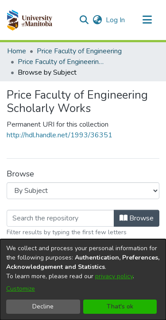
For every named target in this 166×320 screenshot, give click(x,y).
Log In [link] (116, 20)
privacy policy (114, 276)
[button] (29, 20)
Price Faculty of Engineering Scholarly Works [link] (62, 62)
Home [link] (16, 51)
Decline (43, 306)
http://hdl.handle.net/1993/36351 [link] (59, 135)
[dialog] (83, 279)
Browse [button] (137, 218)
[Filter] (60, 218)
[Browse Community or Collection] (83, 190)
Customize (20, 288)
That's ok (120, 306)
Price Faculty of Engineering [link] (79, 51)
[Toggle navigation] (147, 20)
